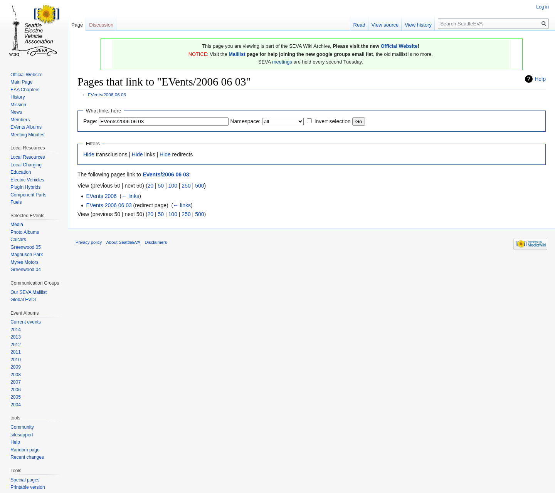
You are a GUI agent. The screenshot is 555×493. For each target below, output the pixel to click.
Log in (542, 7)
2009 (15, 367)
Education (20, 172)
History (17, 97)
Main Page (21, 82)
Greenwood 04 (25, 269)
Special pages (24, 480)
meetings (282, 62)
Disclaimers (156, 242)
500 (199, 186)
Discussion (101, 25)
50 (161, 186)
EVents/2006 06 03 (107, 94)
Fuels (16, 202)
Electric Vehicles (27, 180)
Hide (88, 154)
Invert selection (332, 121)
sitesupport (21, 435)
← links (130, 196)
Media (16, 224)
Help (540, 79)
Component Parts (28, 195)
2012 (15, 344)
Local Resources (27, 157)
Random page (24, 450)
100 (172, 186)
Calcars (18, 239)
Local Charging (26, 165)
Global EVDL (23, 299)
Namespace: (245, 121)
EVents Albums (26, 127)
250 (186, 186)
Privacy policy (89, 242)
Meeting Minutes (27, 135)
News (16, 112)
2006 (15, 389)
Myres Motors (24, 262)
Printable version (27, 487)
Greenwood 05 (25, 247)
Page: (90, 121)
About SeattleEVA (123, 242)
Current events (25, 322)
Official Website (399, 46)
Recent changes (27, 457)
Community (22, 427)
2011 (15, 352)
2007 (15, 382)
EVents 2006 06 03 (108, 205)
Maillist (237, 54)
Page (77, 25)
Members (20, 119)
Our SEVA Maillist (28, 292)
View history (418, 25)
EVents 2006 (101, 196)
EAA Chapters (24, 89)
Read (359, 25)
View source (385, 25)
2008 (15, 374)
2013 (15, 337)
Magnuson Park (26, 254)
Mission (18, 104)
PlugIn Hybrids (25, 187)
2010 (15, 359)
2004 (15, 404)
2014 (15, 329)
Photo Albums (24, 232)
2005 (15, 397)
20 (151, 186)
